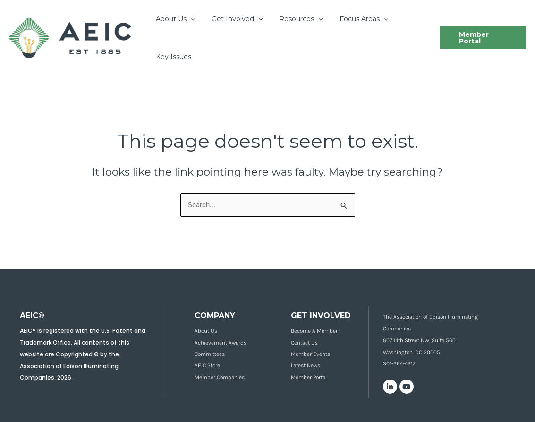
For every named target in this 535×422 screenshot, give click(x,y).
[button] (481, 37)
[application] (189, 19)
